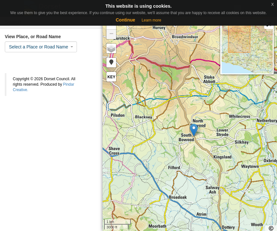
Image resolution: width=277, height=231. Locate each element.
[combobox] (41, 46)
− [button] (111, 34)
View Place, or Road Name (33, 36)
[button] (111, 62)
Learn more (151, 20)
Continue (125, 19)
